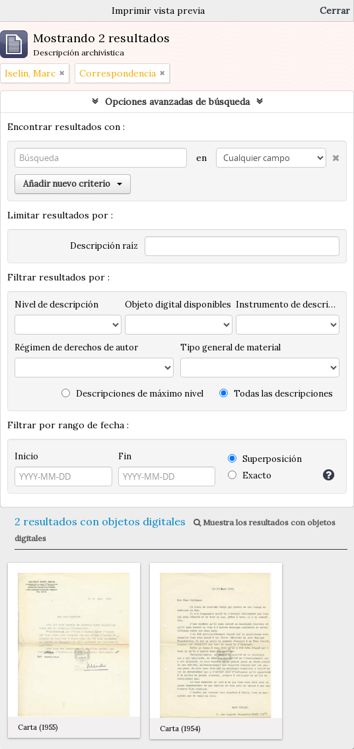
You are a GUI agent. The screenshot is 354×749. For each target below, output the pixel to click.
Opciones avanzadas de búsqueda (177, 102)
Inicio (26, 456)
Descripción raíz (104, 245)
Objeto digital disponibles (178, 304)
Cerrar (335, 10)
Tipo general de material (230, 347)
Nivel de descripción (56, 304)
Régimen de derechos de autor (76, 347)
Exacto (249, 475)
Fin (124, 456)
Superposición (265, 459)
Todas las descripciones (276, 393)
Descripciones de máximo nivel (132, 393)
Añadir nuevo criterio (72, 183)
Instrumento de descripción (287, 304)
